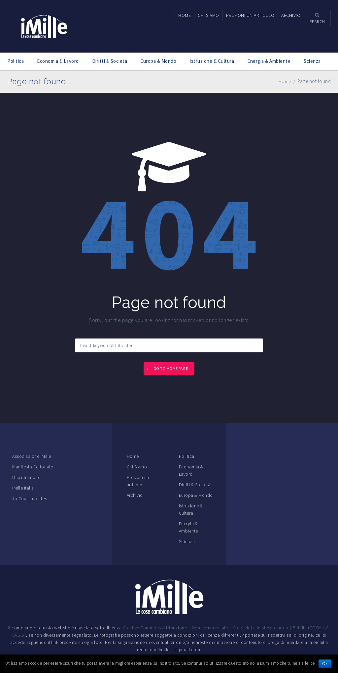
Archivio (135, 495)
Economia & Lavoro (58, 61)
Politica (15, 61)
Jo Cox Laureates (29, 498)
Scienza (312, 61)
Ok (325, 663)
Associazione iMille (31, 456)
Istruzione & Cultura (211, 61)
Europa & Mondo (158, 61)
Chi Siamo (137, 467)
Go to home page (170, 368)
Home (133, 456)
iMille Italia (23, 488)
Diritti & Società (109, 61)
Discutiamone (26, 477)
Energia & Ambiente (268, 61)
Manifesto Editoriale (32, 467)
